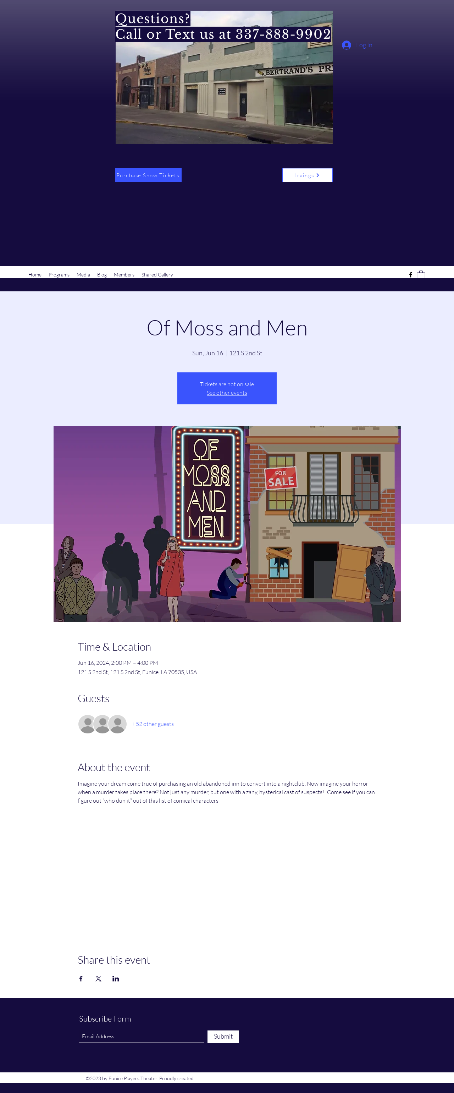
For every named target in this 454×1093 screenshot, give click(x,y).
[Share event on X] (98, 978)
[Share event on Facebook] (81, 978)
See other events (227, 392)
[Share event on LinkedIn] (115, 978)
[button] (421, 274)
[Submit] (223, 1036)
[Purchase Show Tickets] (148, 175)
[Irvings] (307, 175)
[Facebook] (410, 274)
